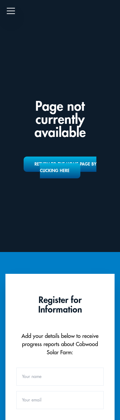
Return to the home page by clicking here (65, 167)
